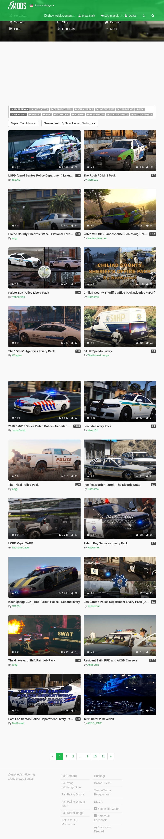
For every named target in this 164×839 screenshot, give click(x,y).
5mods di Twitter (106, 809)
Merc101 (93, 179)
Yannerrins (18, 296)
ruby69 (16, 179)
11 (103, 756)
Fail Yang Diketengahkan (71, 785)
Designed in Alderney (22, 774)
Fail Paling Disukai (73, 794)
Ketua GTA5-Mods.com (70, 822)
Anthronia (93, 664)
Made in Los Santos (21, 778)
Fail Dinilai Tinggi (72, 813)
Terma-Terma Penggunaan (102, 792)
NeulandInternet (97, 238)
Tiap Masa (23, 123)
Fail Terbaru (69, 776)
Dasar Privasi (102, 783)
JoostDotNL (19, 430)
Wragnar (17, 355)
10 (95, 756)
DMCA (98, 801)
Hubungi (99, 776)
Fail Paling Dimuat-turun (74, 803)
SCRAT (16, 606)
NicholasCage (20, 547)
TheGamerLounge (98, 355)
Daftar (131, 15)
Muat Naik (87, 15)
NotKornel (93, 296)
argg (14, 238)
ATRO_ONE (94, 723)
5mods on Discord (102, 829)
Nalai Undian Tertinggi (69, 123)
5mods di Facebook (102, 818)
